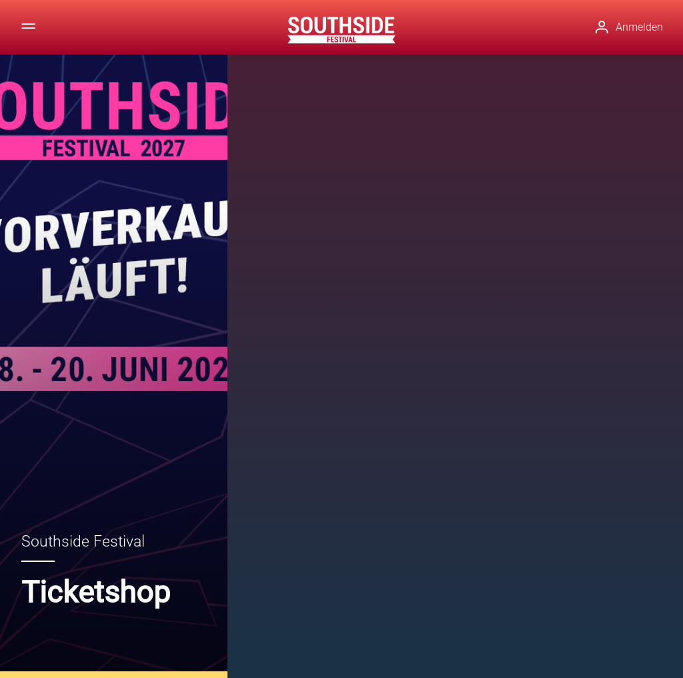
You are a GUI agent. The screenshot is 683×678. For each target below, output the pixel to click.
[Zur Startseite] (341, 30)
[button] (638, 27)
